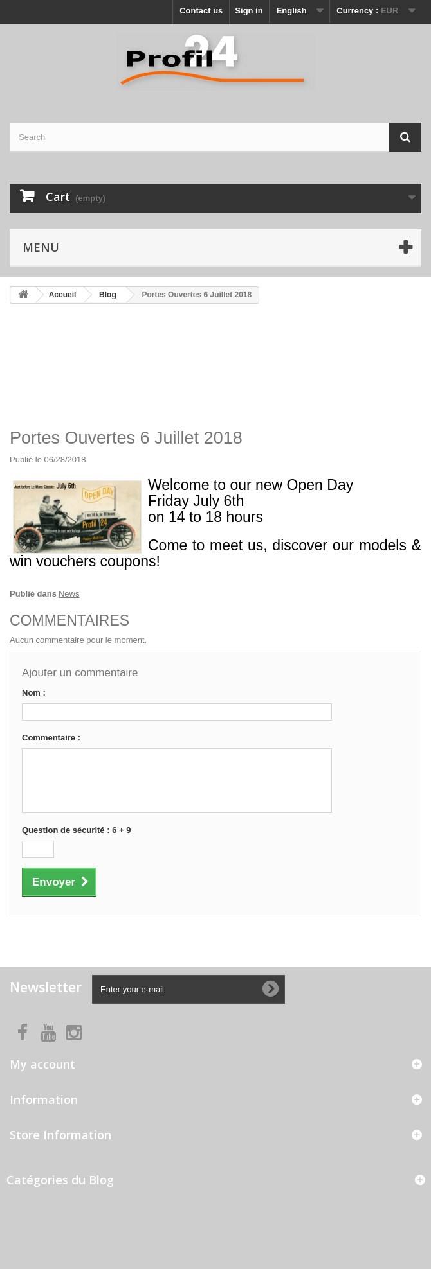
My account (42, 1064)
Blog (107, 294)
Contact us (201, 10)
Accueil (63, 294)
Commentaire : (51, 737)
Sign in (248, 10)
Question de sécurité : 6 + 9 (76, 830)
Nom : (34, 692)
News (69, 594)
